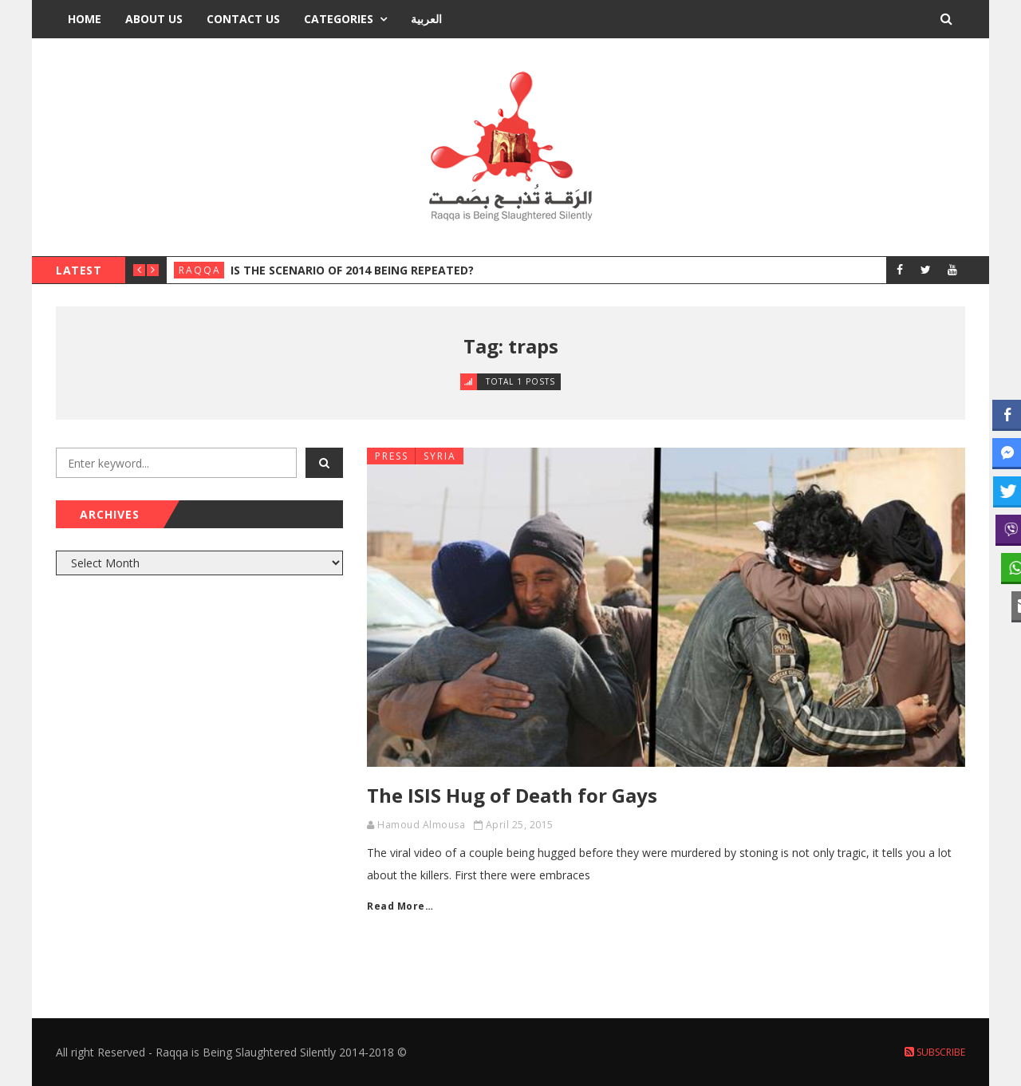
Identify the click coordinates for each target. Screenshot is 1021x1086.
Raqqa (200, 270)
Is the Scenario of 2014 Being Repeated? (352, 270)
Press (391, 456)
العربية (426, 18)
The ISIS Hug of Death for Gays (512, 795)
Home (84, 18)
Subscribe (935, 1052)
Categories (338, 18)
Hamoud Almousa (421, 824)
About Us (154, 18)
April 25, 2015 (520, 824)
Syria (440, 456)
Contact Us (243, 18)
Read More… (400, 906)
